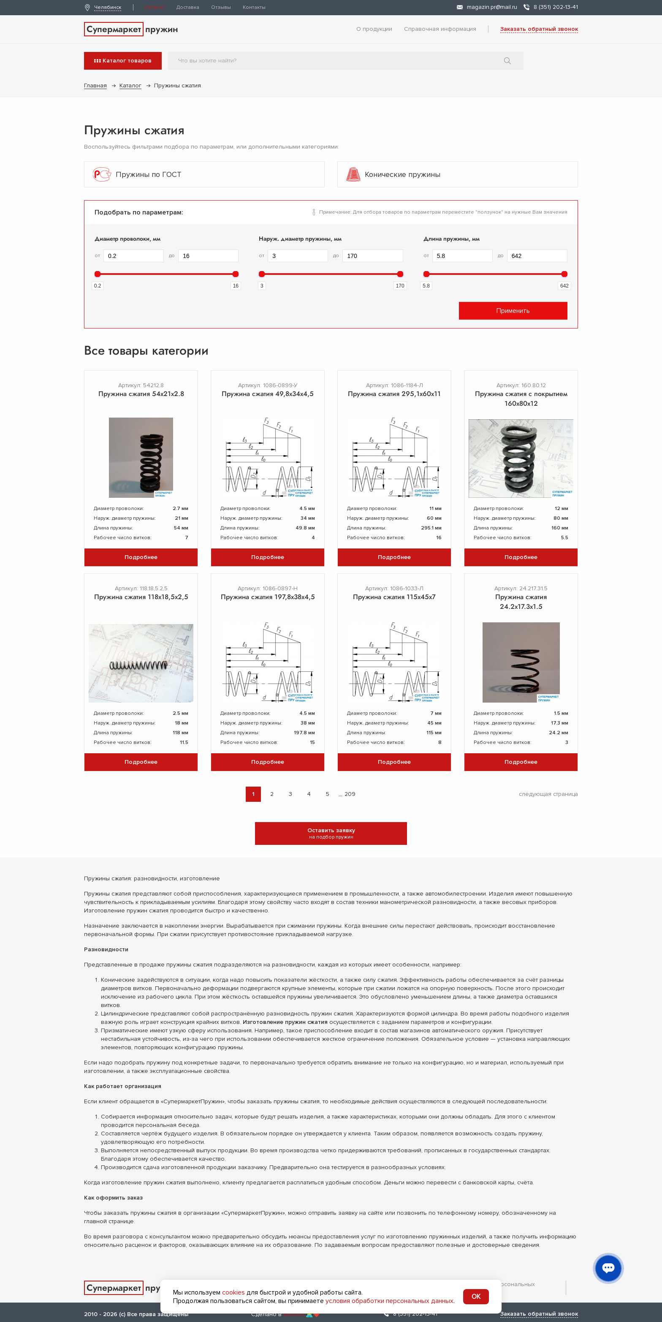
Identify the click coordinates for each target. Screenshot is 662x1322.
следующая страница (548, 794)
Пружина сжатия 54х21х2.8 (141, 394)
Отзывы (221, 7)
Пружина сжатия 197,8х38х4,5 (268, 597)
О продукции (374, 29)
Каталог (155, 7)
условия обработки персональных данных (389, 1301)
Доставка (187, 7)
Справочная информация (440, 29)
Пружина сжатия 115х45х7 (394, 597)
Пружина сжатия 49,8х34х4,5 (268, 394)
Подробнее (141, 557)
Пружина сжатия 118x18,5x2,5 (141, 597)
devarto (293, 1314)
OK (476, 1296)
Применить (513, 311)
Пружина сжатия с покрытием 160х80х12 (521, 398)
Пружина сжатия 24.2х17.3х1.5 (521, 601)
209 (350, 794)
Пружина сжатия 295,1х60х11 (394, 394)
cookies (233, 1292)
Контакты (254, 7)
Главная (95, 85)
